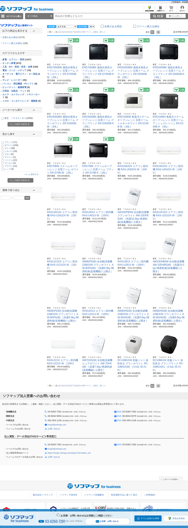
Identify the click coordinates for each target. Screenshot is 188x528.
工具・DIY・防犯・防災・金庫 (20, 66)
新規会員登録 (149, 10)
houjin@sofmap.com (57, 425)
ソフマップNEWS (68, 495)
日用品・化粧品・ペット (16, 91)
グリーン (10, 157)
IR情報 (185, 2)
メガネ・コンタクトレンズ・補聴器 (21, 101)
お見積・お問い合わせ (107, 521)
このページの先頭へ (170, 479)
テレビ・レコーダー (14, 80)
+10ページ (86, 32)
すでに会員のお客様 (150, 518)
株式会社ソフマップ (43, 495)
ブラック (10, 142)
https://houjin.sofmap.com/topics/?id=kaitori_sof (69, 453)
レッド (9, 169)
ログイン (182, 10)
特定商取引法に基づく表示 (124, 495)
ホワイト (11, 145)
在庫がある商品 (13, 37)
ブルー (9, 154)
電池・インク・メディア (16, 70)
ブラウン (10, 166)
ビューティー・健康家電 (16, 87)
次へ (102, 32)
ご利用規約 (175, 2)
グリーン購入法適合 (15, 43)
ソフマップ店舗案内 (94, 495)
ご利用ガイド (160, 10)
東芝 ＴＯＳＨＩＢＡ (18, 118)
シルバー (10, 151)
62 (96, 32)
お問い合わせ (54, 429)
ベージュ (10, 160)
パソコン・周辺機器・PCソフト (19, 83)
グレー (9, 148)
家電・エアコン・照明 (16, 59)
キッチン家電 (11, 63)
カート (171, 10)
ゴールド (10, 163)
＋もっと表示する (30, 174)
